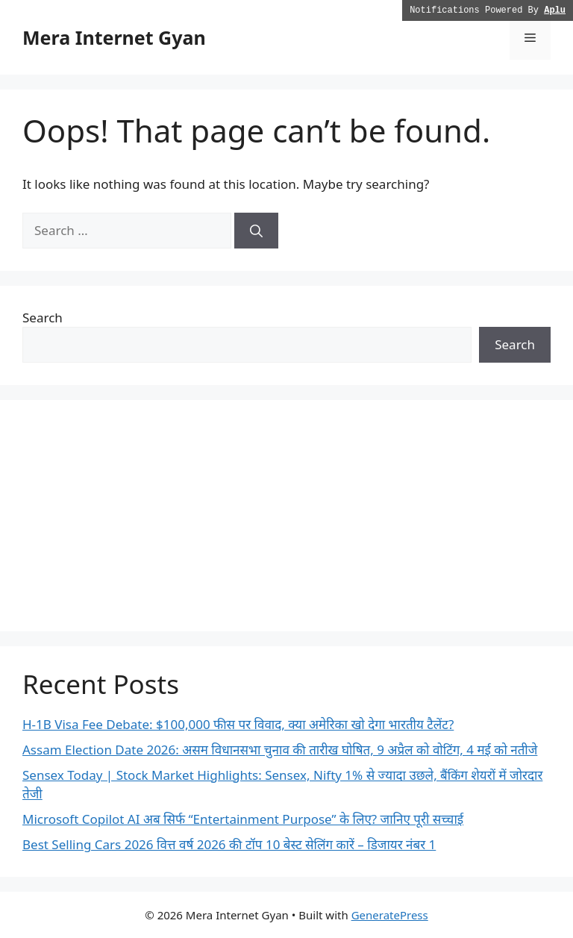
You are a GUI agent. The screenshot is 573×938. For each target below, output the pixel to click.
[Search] (256, 230)
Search (42, 317)
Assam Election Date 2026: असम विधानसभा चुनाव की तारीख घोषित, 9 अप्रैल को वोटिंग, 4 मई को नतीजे (279, 749)
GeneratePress (389, 914)
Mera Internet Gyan (114, 37)
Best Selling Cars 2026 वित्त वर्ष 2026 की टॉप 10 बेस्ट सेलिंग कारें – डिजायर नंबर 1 (229, 844)
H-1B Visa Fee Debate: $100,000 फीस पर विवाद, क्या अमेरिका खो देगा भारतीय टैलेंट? (238, 724)
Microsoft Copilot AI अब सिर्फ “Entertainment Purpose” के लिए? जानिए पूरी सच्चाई (242, 819)
